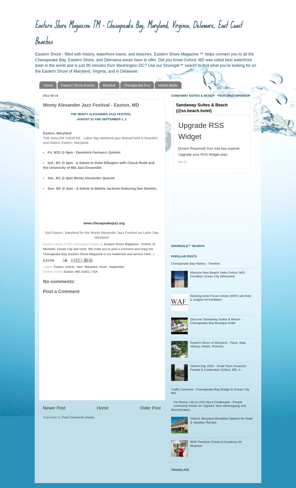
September (116, 267)
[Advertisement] (205, 207)
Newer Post (54, 407)
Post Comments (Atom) (78, 417)
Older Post (150, 407)
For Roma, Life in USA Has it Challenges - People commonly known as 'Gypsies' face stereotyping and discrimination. (208, 405)
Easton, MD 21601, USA (81, 271)
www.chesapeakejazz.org (104, 223)
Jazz (79, 267)
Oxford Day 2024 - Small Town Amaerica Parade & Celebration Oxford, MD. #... (218, 367)
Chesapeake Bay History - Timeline (195, 263)
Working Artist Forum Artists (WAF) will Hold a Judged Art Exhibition (220, 297)
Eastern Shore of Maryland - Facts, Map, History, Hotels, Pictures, (218, 344)
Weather (109, 85)
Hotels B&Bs (168, 85)
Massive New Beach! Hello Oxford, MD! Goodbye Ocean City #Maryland (217, 274)
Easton (59, 267)
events (70, 267)
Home (48, 85)
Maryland (90, 267)
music (103, 267)
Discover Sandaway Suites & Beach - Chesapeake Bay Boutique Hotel (216, 321)
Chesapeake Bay (137, 85)
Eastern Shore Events (78, 85)
